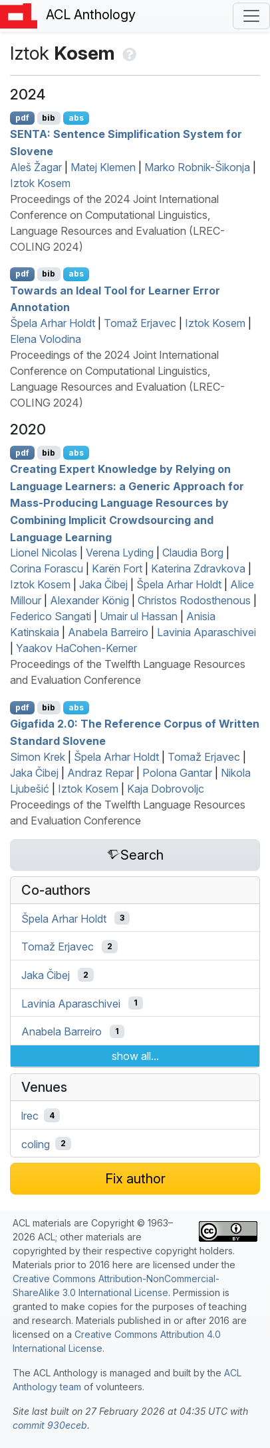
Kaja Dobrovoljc (165, 788)
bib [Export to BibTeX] (48, 118)
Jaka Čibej (103, 584)
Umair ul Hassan (139, 616)
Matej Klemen (103, 167)
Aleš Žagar (36, 167)
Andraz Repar (100, 772)
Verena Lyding (120, 552)
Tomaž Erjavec (140, 323)
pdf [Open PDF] (22, 118)
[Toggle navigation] (251, 16)
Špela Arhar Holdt (52, 323)
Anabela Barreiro (108, 632)
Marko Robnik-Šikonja (197, 167)
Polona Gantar (177, 772)
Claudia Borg (192, 552)
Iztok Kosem (40, 183)
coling (35, 1143)
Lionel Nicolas (43, 552)
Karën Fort (117, 568)
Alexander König (89, 600)
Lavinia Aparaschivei (206, 632)
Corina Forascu (46, 568)
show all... (135, 1056)
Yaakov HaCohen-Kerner (76, 648)
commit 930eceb (50, 1425)
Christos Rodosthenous (194, 600)
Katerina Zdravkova (198, 568)
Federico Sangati (50, 616)
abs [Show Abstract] (76, 118)
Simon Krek (37, 756)
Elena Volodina (45, 339)
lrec (30, 1115)
